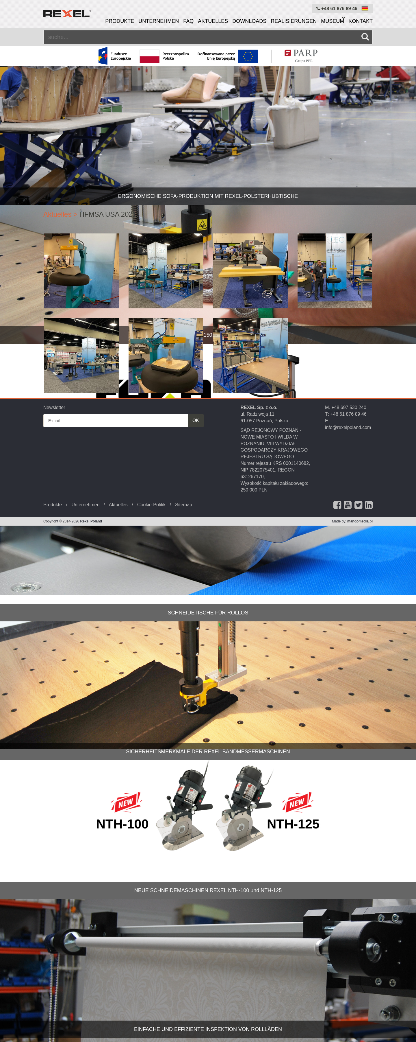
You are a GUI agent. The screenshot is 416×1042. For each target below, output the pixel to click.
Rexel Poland (91, 521)
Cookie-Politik (151, 504)
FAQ (188, 21)
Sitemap (183, 504)
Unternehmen (158, 21)
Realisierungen (294, 21)
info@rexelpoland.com (348, 427)
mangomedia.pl (360, 521)
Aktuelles (213, 21)
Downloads (249, 21)
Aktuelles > (60, 214)
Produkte (119, 21)
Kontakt (360, 21)
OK (195, 420)
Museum (332, 21)
